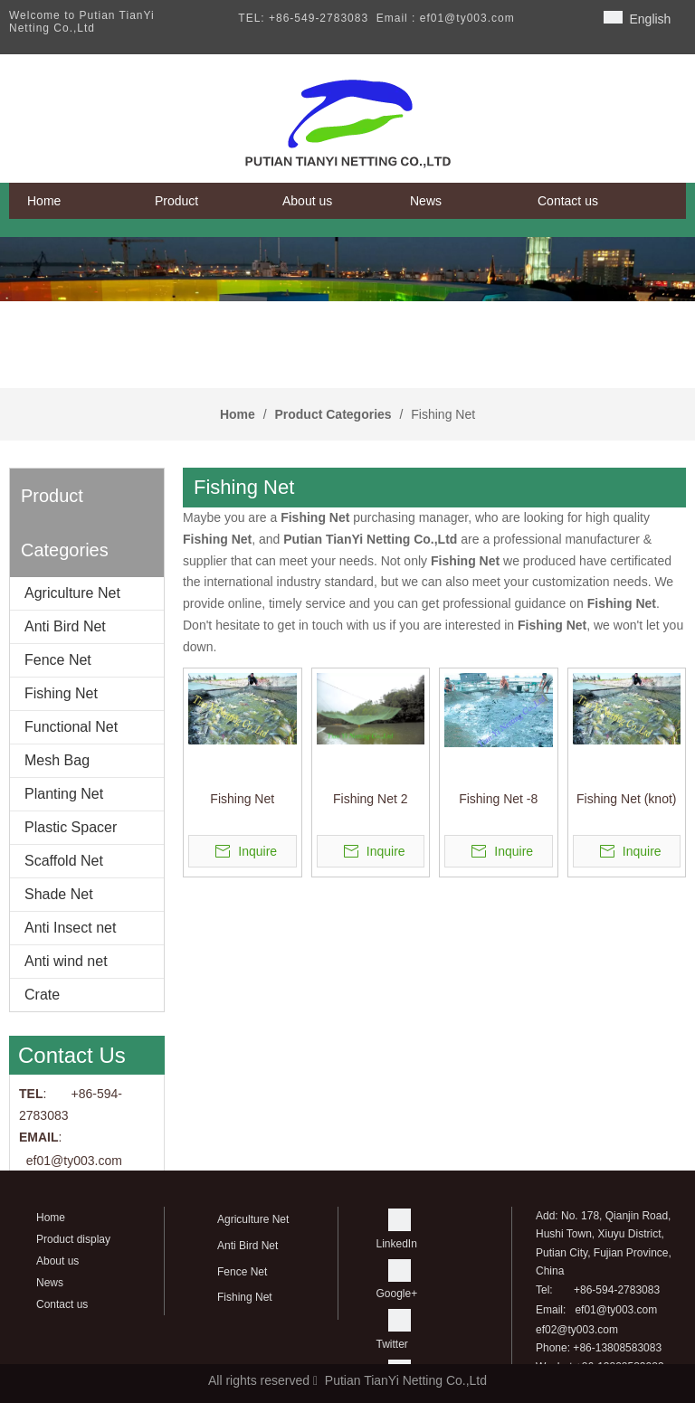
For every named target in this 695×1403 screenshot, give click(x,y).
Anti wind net (66, 961)
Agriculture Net (72, 593)
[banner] (347, 269)
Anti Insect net (70, 927)
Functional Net (71, 727)
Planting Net (63, 793)
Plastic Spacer (70, 827)
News (49, 1282)
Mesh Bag (57, 760)
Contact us (62, 1304)
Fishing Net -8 (498, 799)
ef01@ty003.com (616, 1309)
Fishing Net (61, 693)
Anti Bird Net (65, 626)
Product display (73, 1239)
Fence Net (57, 660)
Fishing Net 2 (370, 799)
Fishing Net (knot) (626, 799)
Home (50, 1217)
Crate (42, 994)
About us (57, 1261)
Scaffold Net (63, 860)
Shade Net (58, 894)
